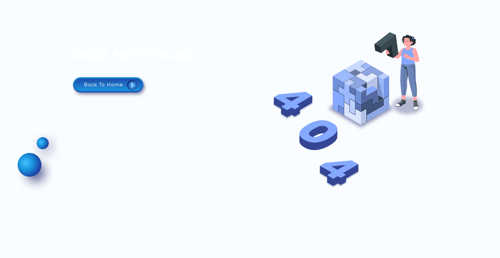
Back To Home (110, 85)
